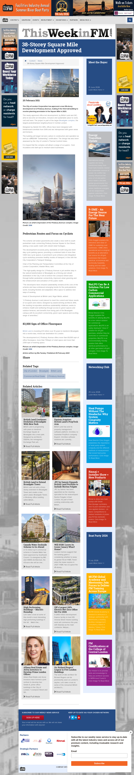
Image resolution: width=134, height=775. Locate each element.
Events (36, 20)
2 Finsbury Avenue (55, 376)
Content (14, 20)
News (40, 61)
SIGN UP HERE (33, 717)
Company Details (63, 767)
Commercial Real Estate (34, 376)
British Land (27, 331)
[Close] (131, 732)
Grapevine (26, 20)
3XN (30, 225)
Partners (74, 20)
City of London (30, 371)
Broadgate (44, 371)
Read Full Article (32, 446)
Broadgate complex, (67, 120)
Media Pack (85, 20)
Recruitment (47, 20)
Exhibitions (62, 20)
